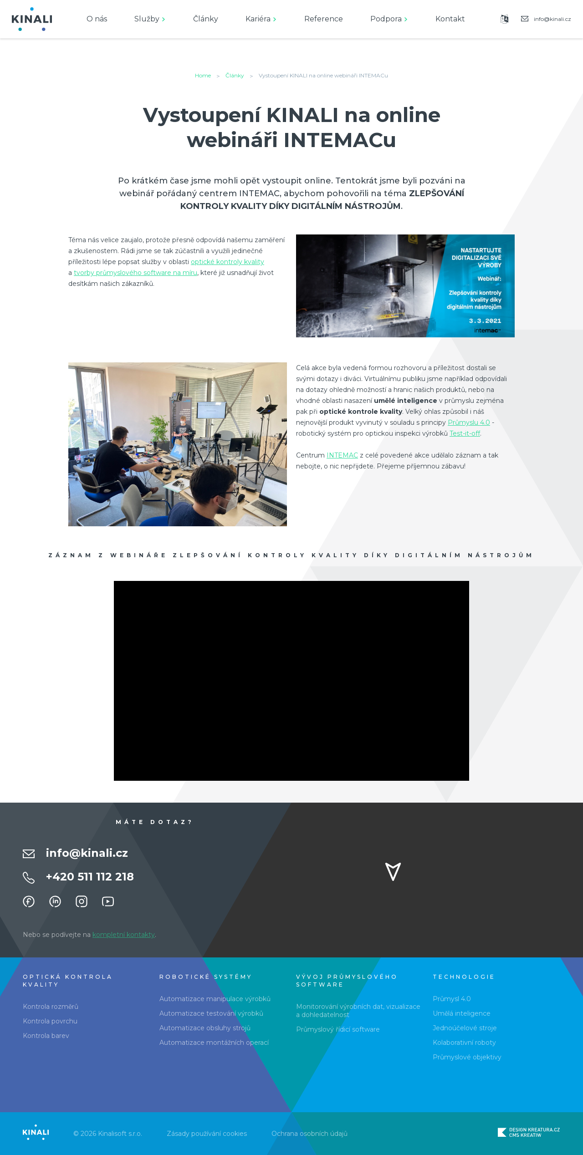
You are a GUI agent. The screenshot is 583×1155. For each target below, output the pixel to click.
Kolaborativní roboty (464, 1042)
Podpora (386, 19)
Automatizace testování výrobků (211, 1013)
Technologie (464, 976)
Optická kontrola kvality (68, 980)
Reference (323, 19)
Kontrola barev (46, 1036)
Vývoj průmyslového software (347, 980)
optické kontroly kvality (227, 262)
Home (203, 75)
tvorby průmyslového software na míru (135, 273)
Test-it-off (465, 433)
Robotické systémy (205, 976)
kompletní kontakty (123, 935)
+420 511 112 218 (90, 876)
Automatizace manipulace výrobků (215, 999)
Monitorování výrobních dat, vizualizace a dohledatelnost (358, 1010)
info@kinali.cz (87, 853)
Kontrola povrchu (50, 1021)
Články (205, 19)
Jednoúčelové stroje (465, 1028)
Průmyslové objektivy (467, 1057)
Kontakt (450, 19)
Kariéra (258, 19)
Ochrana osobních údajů (309, 1134)
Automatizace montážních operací (214, 1042)
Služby (146, 19)
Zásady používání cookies (207, 1134)
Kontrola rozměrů (50, 1006)
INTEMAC (342, 455)
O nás (97, 19)
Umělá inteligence (462, 1013)
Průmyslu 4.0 (469, 422)
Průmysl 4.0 (452, 999)
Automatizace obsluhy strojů (205, 1028)
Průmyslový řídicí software (338, 1029)
